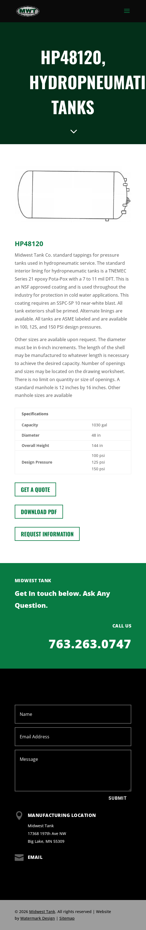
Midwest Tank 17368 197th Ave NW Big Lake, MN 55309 (47, 833)
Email (35, 857)
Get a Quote (35, 489)
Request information (47, 534)
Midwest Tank (42, 911)
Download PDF (39, 512)
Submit (118, 798)
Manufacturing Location (62, 815)
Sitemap (67, 918)
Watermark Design (37, 918)
